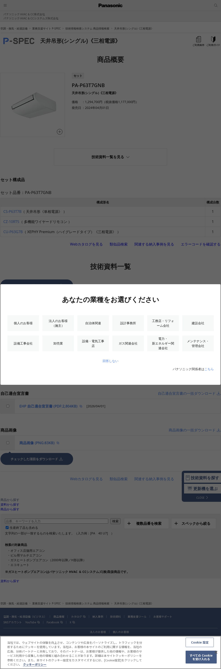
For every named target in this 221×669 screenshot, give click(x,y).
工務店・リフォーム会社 (163, 323)
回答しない (110, 361)
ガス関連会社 (128, 343)
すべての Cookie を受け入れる (201, 659)
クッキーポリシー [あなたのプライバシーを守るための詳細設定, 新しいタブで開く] (34, 667)
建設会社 (198, 323)
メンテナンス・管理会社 (198, 343)
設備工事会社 (23, 343)
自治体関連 (93, 323)
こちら (209, 369)
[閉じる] (216, 655)
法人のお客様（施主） (58, 323)
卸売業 (58, 343)
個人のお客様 (23, 323)
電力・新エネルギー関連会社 (163, 343)
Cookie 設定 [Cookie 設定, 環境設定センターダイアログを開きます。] (200, 644)
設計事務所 (128, 323)
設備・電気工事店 (93, 343)
